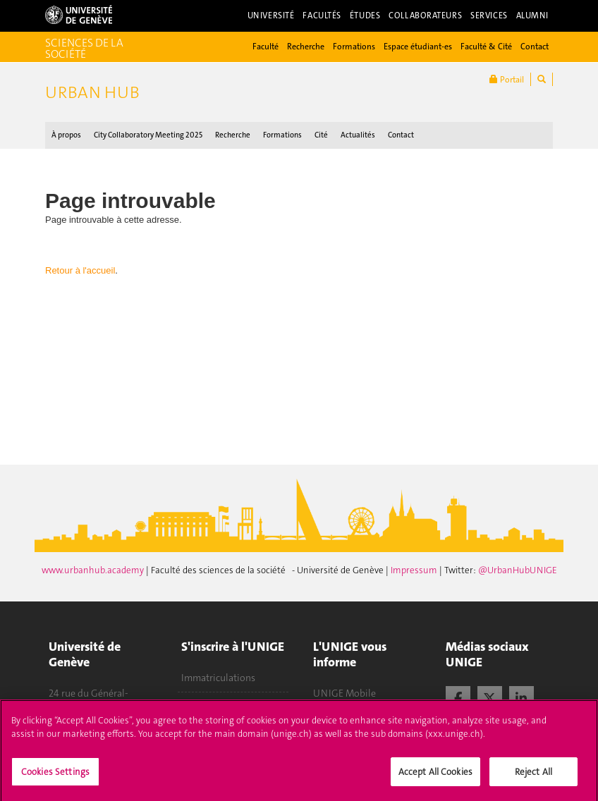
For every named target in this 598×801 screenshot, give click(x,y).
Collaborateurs (425, 15)
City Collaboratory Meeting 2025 (148, 135)
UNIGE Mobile (344, 693)
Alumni (532, 15)
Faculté (265, 46)
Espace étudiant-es (418, 46)
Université (271, 15)
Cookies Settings (55, 777)
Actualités (358, 135)
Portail (506, 79)
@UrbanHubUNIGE (517, 570)
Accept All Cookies (435, 777)
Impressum (415, 570)
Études (365, 15)
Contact (534, 46)
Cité (321, 135)
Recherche (305, 46)
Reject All (533, 777)
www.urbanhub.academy (94, 570)
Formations (354, 46)
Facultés (322, 15)
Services (489, 15)
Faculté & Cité (486, 46)
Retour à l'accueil (80, 270)
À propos (66, 135)
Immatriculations (218, 677)
